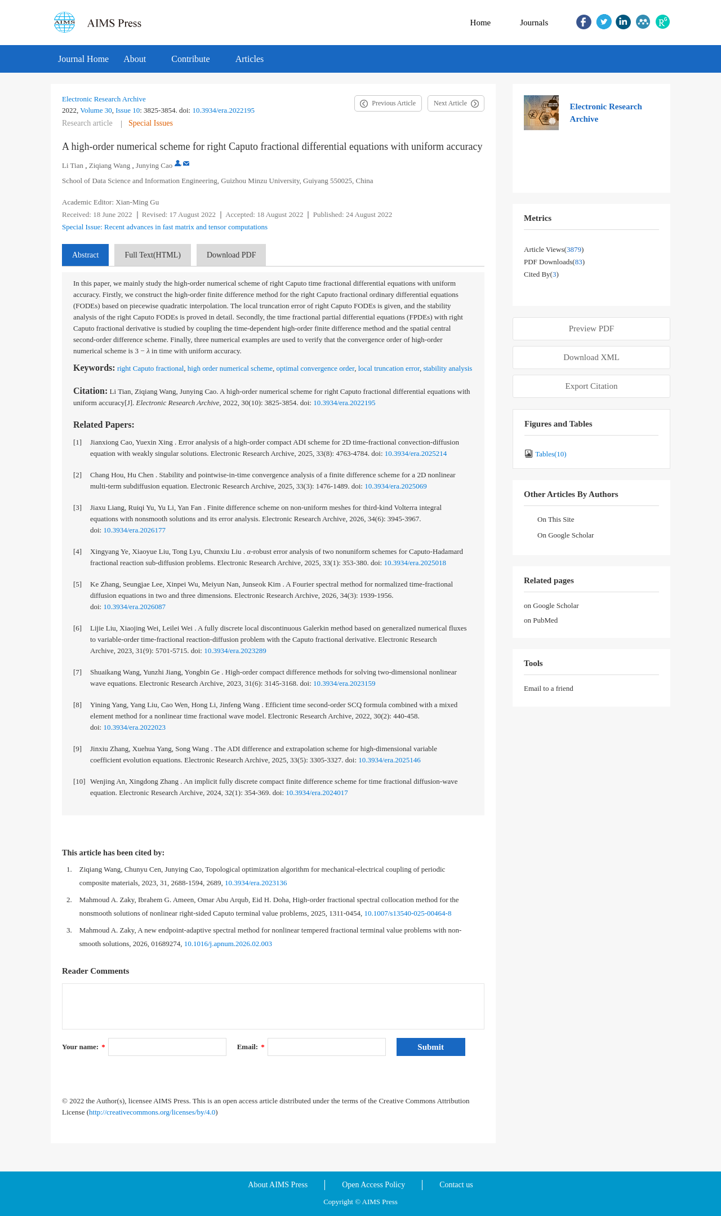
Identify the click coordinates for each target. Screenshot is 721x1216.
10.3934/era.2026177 (134, 530)
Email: (251, 1046)
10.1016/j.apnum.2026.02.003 (228, 943)
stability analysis (447, 368)
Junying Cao (154, 165)
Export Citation (592, 385)
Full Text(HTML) (152, 255)
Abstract (85, 255)
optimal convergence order (316, 368)
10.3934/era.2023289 (235, 650)
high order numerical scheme (230, 368)
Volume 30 (96, 110)
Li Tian (72, 165)
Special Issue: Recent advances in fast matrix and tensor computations (165, 227)
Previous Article (394, 103)
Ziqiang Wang (109, 165)
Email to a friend (548, 688)
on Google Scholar (551, 605)
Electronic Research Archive (104, 99)
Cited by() (541, 274)
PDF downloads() (554, 262)
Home (480, 22)
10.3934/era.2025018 (415, 562)
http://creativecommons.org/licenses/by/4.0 (152, 1112)
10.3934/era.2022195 (223, 110)
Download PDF (231, 255)
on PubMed (541, 620)
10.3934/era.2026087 (134, 606)
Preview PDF (591, 328)
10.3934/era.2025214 (416, 453)
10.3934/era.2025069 (395, 486)
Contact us (456, 1185)
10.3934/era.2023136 (256, 882)
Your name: (83, 1046)
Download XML (591, 357)
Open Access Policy (373, 1185)
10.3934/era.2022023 (134, 727)
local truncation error (389, 368)
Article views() (554, 249)
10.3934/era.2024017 (317, 792)
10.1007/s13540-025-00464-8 (407, 913)
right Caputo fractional (150, 368)
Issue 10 (127, 110)
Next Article (450, 103)
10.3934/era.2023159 (344, 683)
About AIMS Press (278, 1185)
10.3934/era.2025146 (389, 760)
